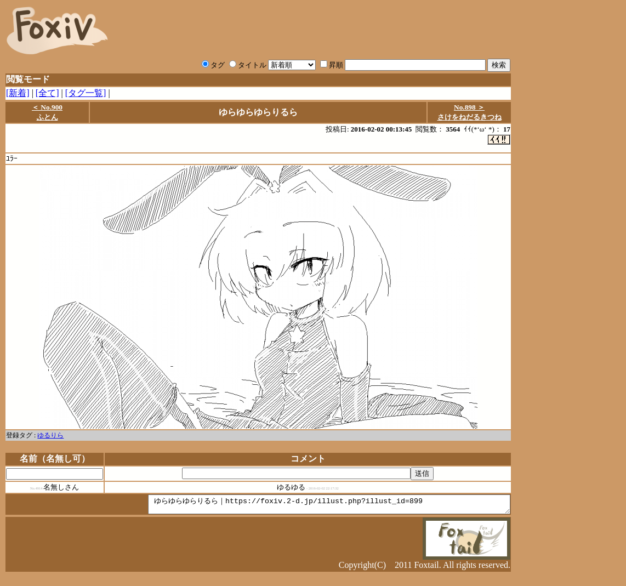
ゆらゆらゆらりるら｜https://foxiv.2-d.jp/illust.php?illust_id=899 (307, 507)
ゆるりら (50, 436)
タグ (213, 65)
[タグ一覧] (85, 93)
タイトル (247, 65)
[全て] (47, 93)
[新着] (18, 93)
